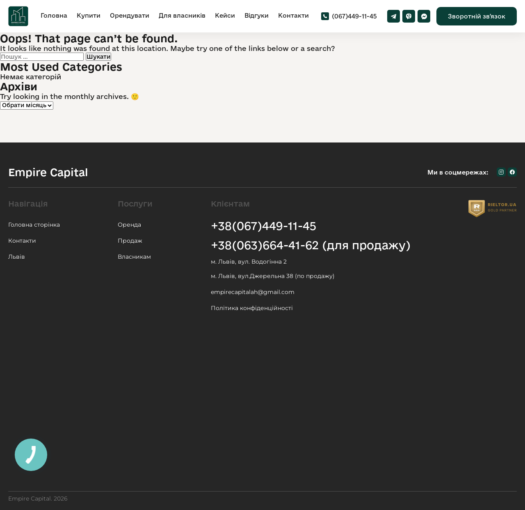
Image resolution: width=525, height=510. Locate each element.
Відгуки (256, 15)
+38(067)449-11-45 (263, 225)
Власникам (134, 256)
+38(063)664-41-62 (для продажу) (311, 245)
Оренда (129, 224)
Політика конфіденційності (252, 308)
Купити (88, 15)
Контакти (293, 15)
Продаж (130, 240)
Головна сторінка (34, 224)
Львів (16, 256)
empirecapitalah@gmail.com (252, 292)
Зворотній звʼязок (476, 16)
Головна (54, 15)
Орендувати (129, 15)
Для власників (182, 15)
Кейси (225, 15)
